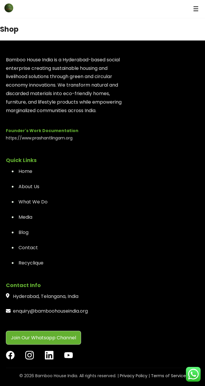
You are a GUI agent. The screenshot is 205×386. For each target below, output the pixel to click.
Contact (28, 247)
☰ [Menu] (196, 9)
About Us (29, 186)
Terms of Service (168, 376)
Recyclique (31, 262)
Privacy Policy (133, 376)
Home (25, 171)
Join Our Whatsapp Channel (43, 337)
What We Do (33, 201)
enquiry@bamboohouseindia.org (50, 311)
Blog (23, 232)
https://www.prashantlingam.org (39, 138)
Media (25, 217)
